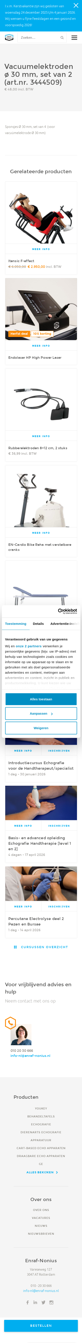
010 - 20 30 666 (41, 1286)
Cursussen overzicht (44, 947)
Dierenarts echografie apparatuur (41, 1136)
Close (76, 5)
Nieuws (41, 1225)
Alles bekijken (40, 1172)
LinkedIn (35, 1302)
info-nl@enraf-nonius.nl (30, 1056)
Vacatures (41, 1218)
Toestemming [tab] (15, 623)
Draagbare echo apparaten (41, 1156)
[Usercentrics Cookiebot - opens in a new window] (58, 611)
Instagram (51, 1302)
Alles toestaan (41, 699)
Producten (26, 1097)
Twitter (43, 1302)
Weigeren (41, 728)
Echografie (41, 1124)
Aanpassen (41, 713)
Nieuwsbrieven (41, 1233)
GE (41, 1164)
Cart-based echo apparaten (41, 1148)
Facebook (28, 1302)
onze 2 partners (29, 646)
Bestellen (41, 1325)
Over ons (41, 1210)
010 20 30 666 (21, 1051)
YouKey (41, 1108)
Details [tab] (38, 623)
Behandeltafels (41, 1116)
